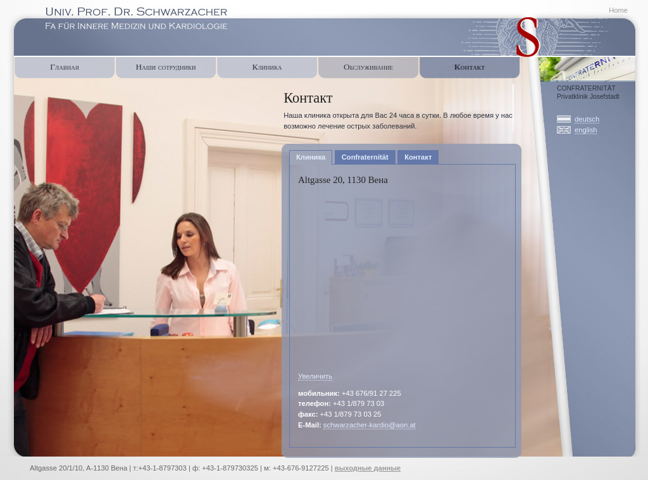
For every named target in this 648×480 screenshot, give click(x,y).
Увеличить (315, 376)
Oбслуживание (368, 67)
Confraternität (570, 66)
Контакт (469, 67)
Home (618, 10)
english (586, 130)
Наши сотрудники (165, 67)
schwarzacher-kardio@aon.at (369, 425)
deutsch (587, 119)
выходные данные (368, 468)
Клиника (267, 67)
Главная (64, 67)
